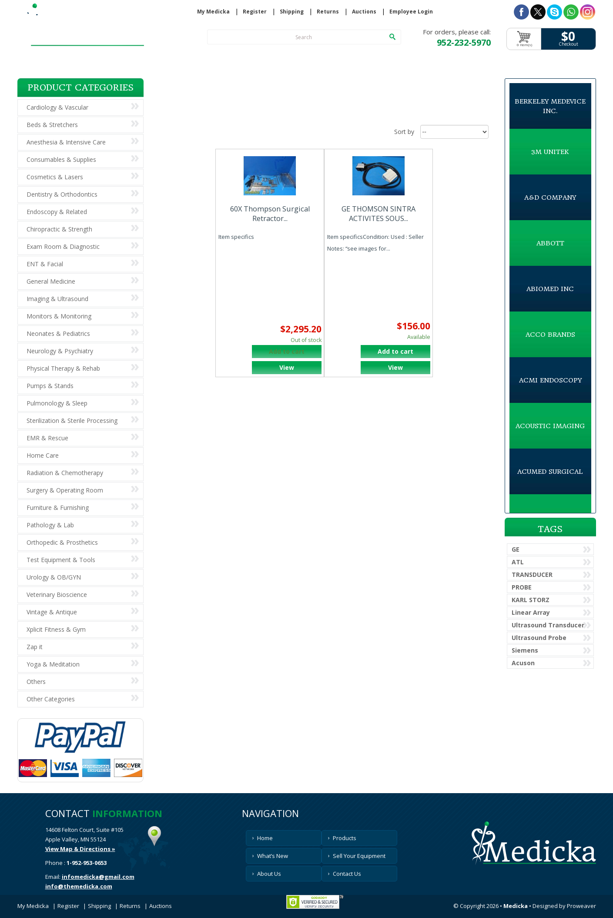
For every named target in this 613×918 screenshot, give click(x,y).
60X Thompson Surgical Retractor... (270, 213)
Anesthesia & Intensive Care (66, 142)
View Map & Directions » (80, 849)
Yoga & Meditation (53, 664)
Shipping (292, 12)
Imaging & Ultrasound (57, 299)
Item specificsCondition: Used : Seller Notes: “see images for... (375, 242)
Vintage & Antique (52, 612)
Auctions (364, 12)
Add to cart (395, 351)
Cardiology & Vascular (57, 107)
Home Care (43, 455)
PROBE (522, 587)
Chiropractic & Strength (59, 229)
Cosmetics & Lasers (55, 177)
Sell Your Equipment (320, 60)
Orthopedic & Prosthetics (62, 542)
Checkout (568, 44)
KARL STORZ (530, 600)
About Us (414, 60)
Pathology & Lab (50, 525)
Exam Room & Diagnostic (63, 246)
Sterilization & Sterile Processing (72, 420)
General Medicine (51, 281)
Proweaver (581, 906)
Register (255, 12)
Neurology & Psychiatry (60, 351)
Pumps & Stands (50, 386)
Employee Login (411, 12)
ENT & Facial (45, 264)
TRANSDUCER (532, 574)
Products (143, 60)
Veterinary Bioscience (57, 594)
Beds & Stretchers (52, 125)
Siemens (525, 650)
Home (75, 60)
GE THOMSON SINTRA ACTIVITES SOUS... (378, 213)
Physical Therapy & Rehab (63, 368)
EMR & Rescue (47, 438)
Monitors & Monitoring (59, 316)
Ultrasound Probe (539, 637)
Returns (328, 12)
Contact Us (492, 60)
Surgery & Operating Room (65, 490)
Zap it (35, 647)
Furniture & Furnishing (58, 507)
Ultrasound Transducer (548, 625)
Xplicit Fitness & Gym (56, 629)
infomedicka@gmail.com (98, 877)
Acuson (523, 663)
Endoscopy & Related (57, 212)
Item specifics (236, 237)
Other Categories (51, 699)
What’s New (222, 60)
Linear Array (531, 612)
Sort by (404, 131)
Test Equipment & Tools (61, 560)
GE (515, 549)
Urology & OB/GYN (54, 577)
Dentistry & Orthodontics (62, 194)
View (286, 367)
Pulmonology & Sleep (57, 403)
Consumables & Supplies (61, 159)
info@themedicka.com (78, 886)
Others (36, 681)
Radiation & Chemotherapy (65, 473)
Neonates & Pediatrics (58, 333)
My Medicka (213, 12)
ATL (518, 562)
